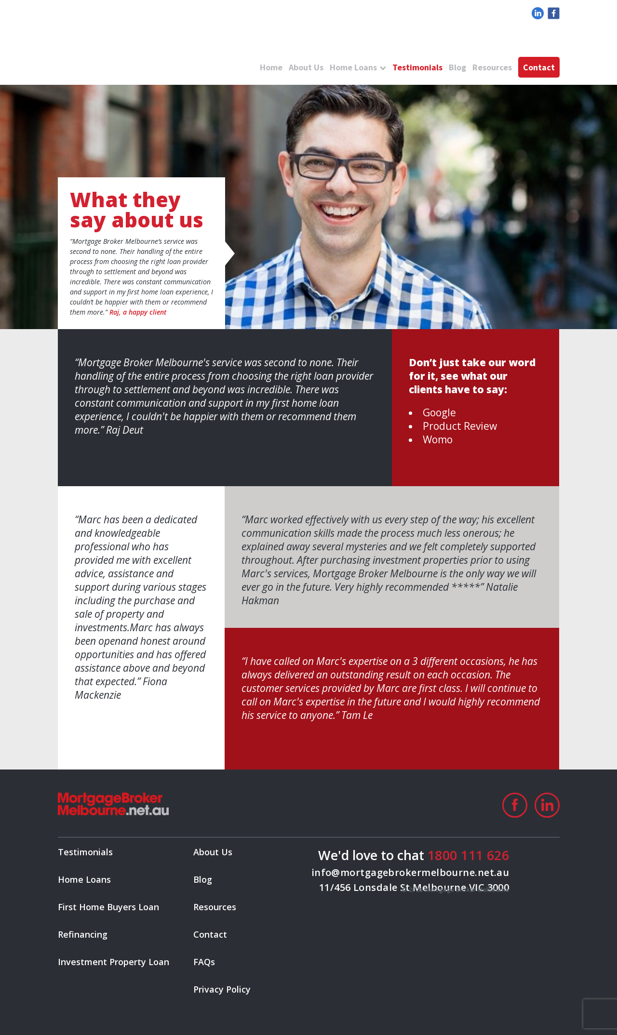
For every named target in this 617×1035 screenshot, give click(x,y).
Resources (492, 67)
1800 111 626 (468, 855)
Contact (539, 67)
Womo (438, 439)
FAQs (204, 962)
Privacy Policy (222, 989)
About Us (306, 67)
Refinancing (82, 934)
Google (439, 412)
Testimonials (417, 67)
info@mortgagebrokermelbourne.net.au (410, 872)
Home (271, 67)
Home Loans (353, 67)
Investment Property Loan (113, 962)
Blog (457, 67)
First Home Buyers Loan (108, 907)
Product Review (460, 426)
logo (140, 48)
